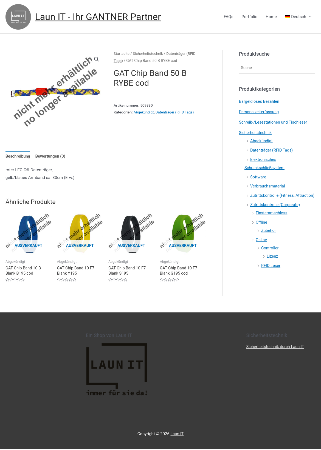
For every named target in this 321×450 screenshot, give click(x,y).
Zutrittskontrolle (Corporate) (276, 212)
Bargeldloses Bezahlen (259, 101)
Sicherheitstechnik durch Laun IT (276, 347)
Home (271, 17)
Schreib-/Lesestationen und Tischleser (274, 122)
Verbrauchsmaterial (268, 186)
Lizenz (272, 264)
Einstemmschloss (272, 221)
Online (261, 247)
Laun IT (177, 434)
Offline (262, 230)
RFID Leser (271, 273)
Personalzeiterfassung (259, 112)
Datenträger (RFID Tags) (176, 112)
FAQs (228, 17)
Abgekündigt (144, 112)
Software (258, 177)
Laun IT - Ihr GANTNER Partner (100, 16)
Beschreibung (18, 156)
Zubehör (268, 238)
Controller (270, 256)
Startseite (122, 54)
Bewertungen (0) (51, 156)
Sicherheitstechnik (148, 54)
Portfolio (249, 17)
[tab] (18, 157)
